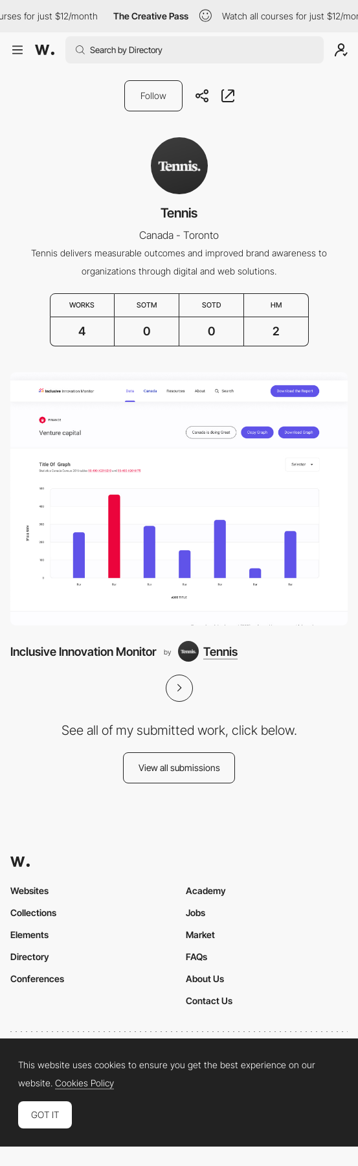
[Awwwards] (44, 50)
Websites (29, 890)
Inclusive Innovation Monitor (83, 651)
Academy (206, 890)
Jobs (195, 912)
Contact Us (209, 1000)
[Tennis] (208, 651)
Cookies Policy (84, 1083)
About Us (205, 978)
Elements (29, 934)
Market (200, 934)
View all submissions (179, 767)
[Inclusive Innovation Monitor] (179, 498)
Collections (33, 912)
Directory (29, 956)
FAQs (196, 956)
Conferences (37, 978)
